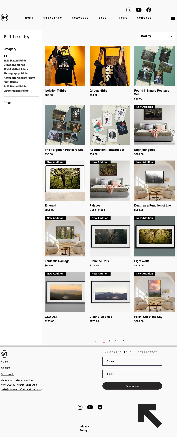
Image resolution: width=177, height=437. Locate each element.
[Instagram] (129, 10)
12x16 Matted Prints (16, 69)
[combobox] (157, 36)
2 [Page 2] (110, 341)
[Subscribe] (132, 386)
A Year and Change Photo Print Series (19, 80)
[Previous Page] (96, 341)
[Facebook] (149, 10)
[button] (173, 17)
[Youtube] (139, 10)
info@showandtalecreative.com (21, 389)
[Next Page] (124, 341)
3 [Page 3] (115, 341)
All (5, 56)
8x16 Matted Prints (15, 86)
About (5, 367)
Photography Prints (16, 73)
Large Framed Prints (16, 90)
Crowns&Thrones (14, 64)
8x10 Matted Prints (15, 60)
